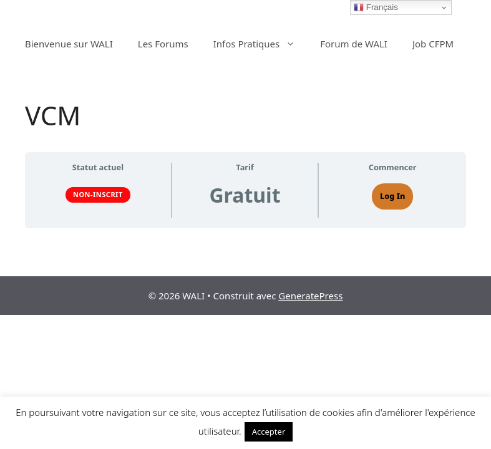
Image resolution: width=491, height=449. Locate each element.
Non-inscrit (98, 194)
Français (376, 7)
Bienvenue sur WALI (69, 43)
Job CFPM (433, 43)
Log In (392, 195)
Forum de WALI (353, 43)
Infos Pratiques (260, 43)
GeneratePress (310, 295)
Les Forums (163, 43)
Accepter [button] (269, 431)
